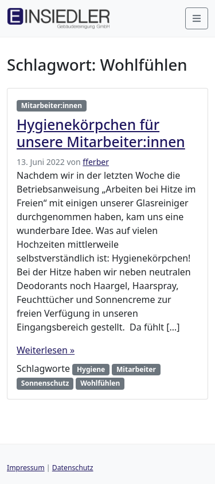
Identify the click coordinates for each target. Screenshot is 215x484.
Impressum (26, 468)
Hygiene (91, 369)
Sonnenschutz (45, 383)
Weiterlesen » (46, 350)
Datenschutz (72, 468)
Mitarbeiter (136, 369)
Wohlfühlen (100, 383)
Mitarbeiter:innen (51, 105)
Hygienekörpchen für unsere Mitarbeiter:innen (101, 133)
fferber (96, 161)
